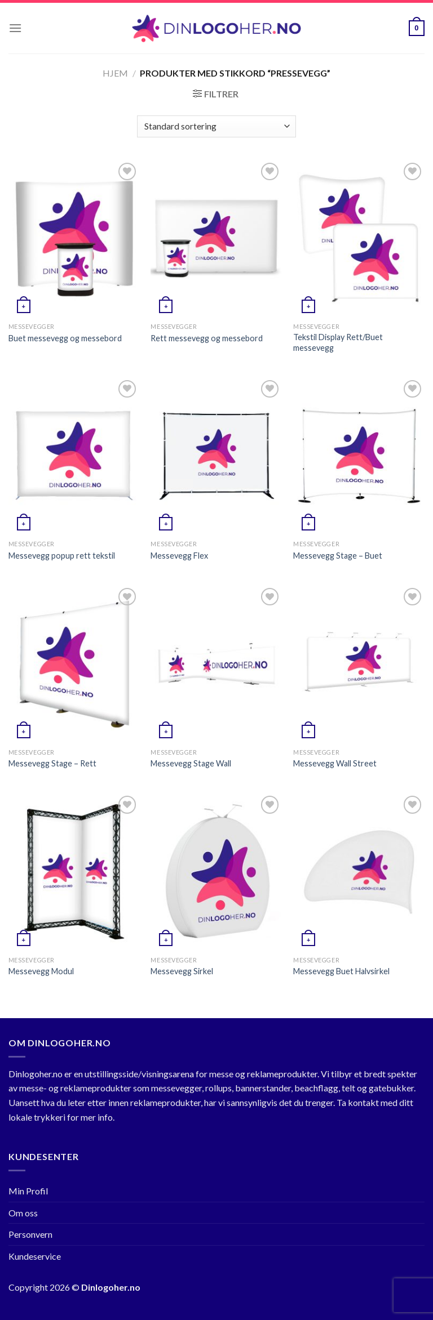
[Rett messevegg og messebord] (216, 238)
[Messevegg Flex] (216, 455)
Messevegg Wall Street (335, 763)
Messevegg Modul (41, 971)
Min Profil (28, 1190)
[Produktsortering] (216, 126)
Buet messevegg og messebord (65, 338)
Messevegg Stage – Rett (52, 763)
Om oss (23, 1212)
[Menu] (15, 28)
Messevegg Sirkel (182, 971)
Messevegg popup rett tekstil (61, 555)
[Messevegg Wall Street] (359, 663)
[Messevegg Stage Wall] (216, 663)
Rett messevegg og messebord (207, 338)
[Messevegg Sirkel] (216, 871)
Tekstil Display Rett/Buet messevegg (338, 342)
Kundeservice (34, 1256)
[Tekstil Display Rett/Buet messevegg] (359, 238)
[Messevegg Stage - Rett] (74, 663)
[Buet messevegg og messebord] (74, 238)
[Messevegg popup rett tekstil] (74, 455)
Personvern (30, 1234)
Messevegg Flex (179, 555)
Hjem (115, 73)
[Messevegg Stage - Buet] (359, 455)
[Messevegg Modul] (74, 871)
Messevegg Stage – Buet (337, 555)
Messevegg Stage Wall (191, 763)
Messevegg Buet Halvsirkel (341, 971)
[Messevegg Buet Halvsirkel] (359, 871)
